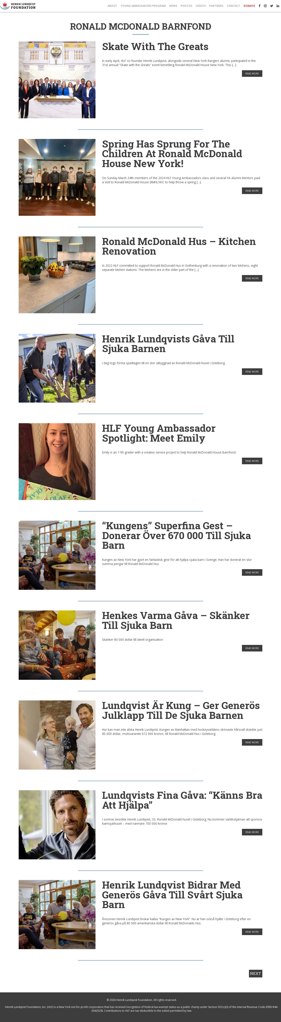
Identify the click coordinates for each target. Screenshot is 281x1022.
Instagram (265, 6)
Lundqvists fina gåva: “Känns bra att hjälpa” (182, 799)
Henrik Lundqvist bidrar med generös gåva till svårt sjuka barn (172, 894)
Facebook (259, 6)
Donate (249, 6)
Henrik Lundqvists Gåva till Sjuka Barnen (168, 343)
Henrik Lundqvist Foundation (134, 1000)
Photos (186, 6)
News (173, 6)
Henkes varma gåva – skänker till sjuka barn (176, 620)
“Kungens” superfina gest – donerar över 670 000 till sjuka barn (176, 535)
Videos (201, 6)
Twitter (271, 6)
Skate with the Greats (155, 46)
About (112, 6)
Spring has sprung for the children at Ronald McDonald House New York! (172, 153)
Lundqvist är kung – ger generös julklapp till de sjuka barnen (181, 710)
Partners (216, 6)
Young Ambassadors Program (143, 6)
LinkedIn (278, 6)
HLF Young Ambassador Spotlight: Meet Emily (159, 432)
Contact (233, 6)
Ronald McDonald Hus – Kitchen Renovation (179, 246)
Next (255, 973)
